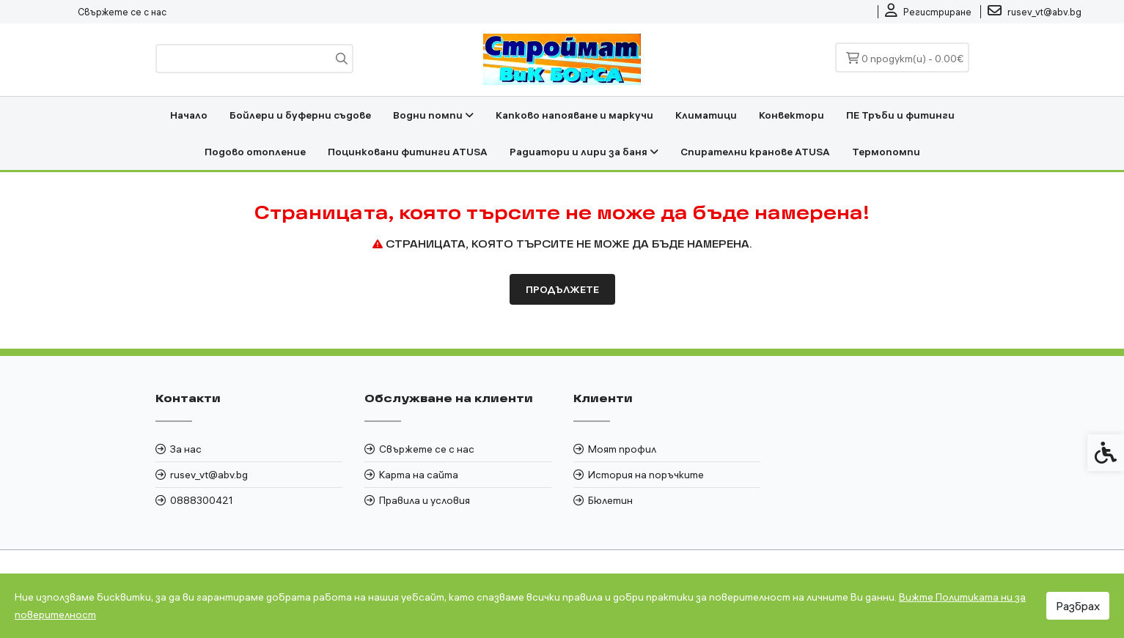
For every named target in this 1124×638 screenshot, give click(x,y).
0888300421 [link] (201, 500)
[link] (928, 12)
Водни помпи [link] (433, 115)
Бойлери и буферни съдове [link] (300, 115)
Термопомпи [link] (886, 151)
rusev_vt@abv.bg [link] (209, 474)
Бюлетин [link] (610, 500)
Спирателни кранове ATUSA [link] (755, 151)
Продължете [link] (562, 289)
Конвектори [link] (791, 115)
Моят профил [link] (622, 449)
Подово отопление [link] (255, 151)
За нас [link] (186, 449)
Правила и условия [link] (424, 500)
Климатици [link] (706, 115)
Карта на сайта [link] (418, 474)
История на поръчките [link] (646, 474)
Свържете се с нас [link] (122, 12)
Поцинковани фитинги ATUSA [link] (408, 151)
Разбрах (1078, 605)
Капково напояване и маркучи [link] (574, 115)
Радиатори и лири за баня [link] (584, 151)
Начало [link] (188, 115)
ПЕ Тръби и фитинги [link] (900, 115)
